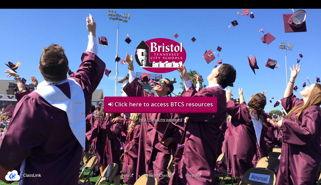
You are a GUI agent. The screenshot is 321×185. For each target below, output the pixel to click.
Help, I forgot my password (160, 120)
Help (127, 175)
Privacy (193, 175)
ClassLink (32, 175)
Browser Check (159, 175)
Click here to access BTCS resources (160, 104)
